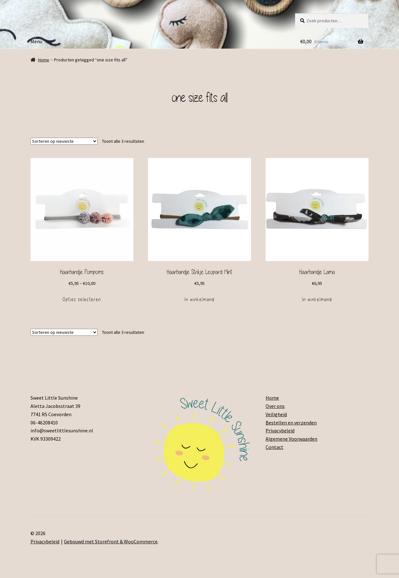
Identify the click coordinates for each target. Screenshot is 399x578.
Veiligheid (276, 414)
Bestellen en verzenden (291, 422)
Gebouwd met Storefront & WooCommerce (111, 541)
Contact (274, 447)
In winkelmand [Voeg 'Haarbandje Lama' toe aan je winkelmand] (317, 299)
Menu (36, 41)
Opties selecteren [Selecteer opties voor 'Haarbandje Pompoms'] (82, 299)
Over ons (275, 406)
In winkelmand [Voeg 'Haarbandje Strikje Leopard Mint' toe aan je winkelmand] (199, 299)
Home (43, 60)
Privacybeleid (280, 430)
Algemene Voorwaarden (291, 439)
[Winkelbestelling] (64, 141)
